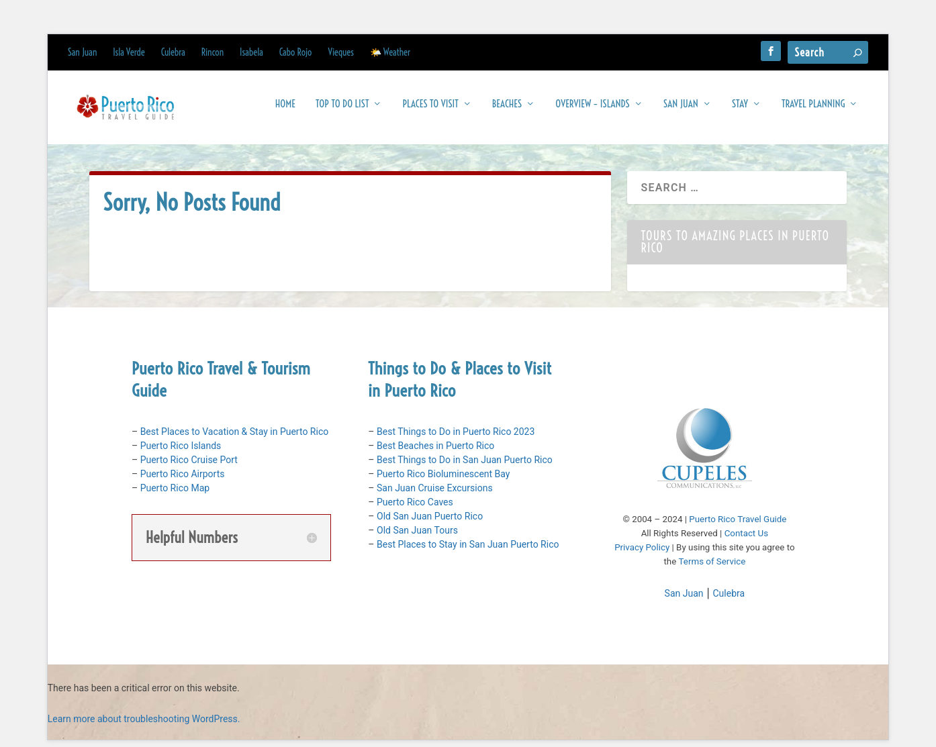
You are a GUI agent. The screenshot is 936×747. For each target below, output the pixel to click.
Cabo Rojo (295, 52)
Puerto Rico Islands (181, 452)
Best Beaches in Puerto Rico (435, 452)
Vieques (341, 52)
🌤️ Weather (390, 52)
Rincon (212, 52)
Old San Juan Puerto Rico (430, 522)
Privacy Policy (641, 554)
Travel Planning (813, 110)
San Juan (82, 52)
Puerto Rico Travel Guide (737, 526)
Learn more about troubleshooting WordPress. (144, 725)
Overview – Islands (592, 110)
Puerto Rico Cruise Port (189, 466)
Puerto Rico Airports (182, 480)
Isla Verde (128, 52)
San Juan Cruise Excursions (435, 494)
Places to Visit (430, 110)
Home (285, 110)
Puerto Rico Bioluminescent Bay (443, 480)
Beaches (507, 110)
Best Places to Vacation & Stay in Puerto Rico (234, 438)
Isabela (251, 52)
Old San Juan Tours (417, 537)
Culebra (173, 52)
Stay (740, 110)
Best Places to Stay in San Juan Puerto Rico (468, 551)
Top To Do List (342, 110)
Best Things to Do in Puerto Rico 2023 (455, 438)
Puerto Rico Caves (415, 508)
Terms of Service (712, 568)
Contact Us (746, 540)
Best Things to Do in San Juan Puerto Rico (465, 466)
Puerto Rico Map (174, 494)
